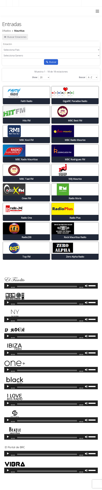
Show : (35, 77)
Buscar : (82, 77)
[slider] (47, 286)
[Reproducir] (7, 285)
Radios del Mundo (91, 3)
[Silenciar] (86, 285)
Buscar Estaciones (15, 36)
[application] (51, 286)
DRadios (7, 11)
